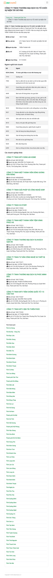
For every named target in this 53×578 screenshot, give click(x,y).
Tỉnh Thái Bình (10, 536)
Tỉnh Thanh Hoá (11, 544)
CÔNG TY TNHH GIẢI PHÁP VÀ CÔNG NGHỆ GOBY (26, 190)
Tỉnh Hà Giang (10, 408)
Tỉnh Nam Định (10, 476)
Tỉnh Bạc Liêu (10, 335)
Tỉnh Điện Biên (10, 392)
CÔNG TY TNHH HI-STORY (17, 205)
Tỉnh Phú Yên (10, 495)
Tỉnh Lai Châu (10, 457)
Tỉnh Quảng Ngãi (11, 510)
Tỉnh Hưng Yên (10, 442)
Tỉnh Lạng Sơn (10, 461)
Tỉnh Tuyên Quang (11, 533)
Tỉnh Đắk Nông (10, 389)
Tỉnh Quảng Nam (11, 502)
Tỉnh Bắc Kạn (10, 343)
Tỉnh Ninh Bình (10, 480)
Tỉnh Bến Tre (10, 351)
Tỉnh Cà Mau (10, 370)
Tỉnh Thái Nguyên (11, 540)
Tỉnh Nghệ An (10, 487)
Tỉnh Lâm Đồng (11, 468)
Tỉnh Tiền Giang (11, 529)
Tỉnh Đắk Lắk (10, 385)
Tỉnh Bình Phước (11, 362)
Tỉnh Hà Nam (10, 411)
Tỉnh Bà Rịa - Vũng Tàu (13, 332)
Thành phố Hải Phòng (12, 426)
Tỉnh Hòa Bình (10, 434)
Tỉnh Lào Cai (10, 464)
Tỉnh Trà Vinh (10, 552)
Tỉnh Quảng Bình (11, 499)
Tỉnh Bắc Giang (10, 339)
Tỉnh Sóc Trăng (10, 517)
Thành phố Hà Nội (11, 415)
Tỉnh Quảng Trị (10, 514)
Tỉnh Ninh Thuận (11, 483)
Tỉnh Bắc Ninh (10, 347)
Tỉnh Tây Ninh (10, 525)
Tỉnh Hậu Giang (11, 430)
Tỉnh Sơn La (9, 521)
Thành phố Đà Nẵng (12, 381)
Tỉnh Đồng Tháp (11, 400)
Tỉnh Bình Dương (11, 354)
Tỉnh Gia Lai (9, 404)
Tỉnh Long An (10, 472)
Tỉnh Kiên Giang (11, 445)
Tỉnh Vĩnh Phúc (10, 559)
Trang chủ (9, 17)
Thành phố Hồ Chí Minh (13, 438)
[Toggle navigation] (47, 2)
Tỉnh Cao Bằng (10, 373)
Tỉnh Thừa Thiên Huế (12, 548)
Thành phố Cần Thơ (20, 17)
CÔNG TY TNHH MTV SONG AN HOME (21, 157)
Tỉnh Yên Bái (10, 563)
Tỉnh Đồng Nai (10, 396)
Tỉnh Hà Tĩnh (10, 419)
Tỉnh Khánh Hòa (11, 453)
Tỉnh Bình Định (10, 358)
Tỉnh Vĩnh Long (10, 555)
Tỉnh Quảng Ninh (11, 506)
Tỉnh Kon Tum (10, 449)
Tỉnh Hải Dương (11, 423)
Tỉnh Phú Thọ (10, 491)
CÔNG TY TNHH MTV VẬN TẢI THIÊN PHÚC (23, 309)
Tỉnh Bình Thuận (11, 366)
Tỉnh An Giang (10, 328)
